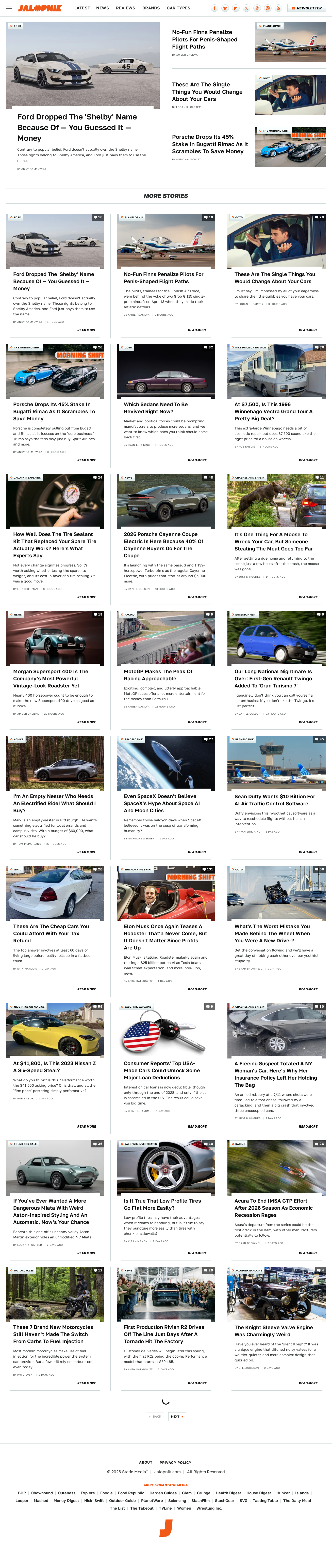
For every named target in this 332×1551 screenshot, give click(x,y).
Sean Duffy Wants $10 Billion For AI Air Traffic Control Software (275, 800)
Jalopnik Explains (27, 477)
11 (322, 477)
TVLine (165, 1508)
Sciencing (177, 1500)
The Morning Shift (276, 130)
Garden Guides (163, 1493)
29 (211, 1270)
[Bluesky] (225, 8)
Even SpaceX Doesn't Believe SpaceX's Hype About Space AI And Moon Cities (162, 803)
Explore (88, 1493)
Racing (130, 614)
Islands (302, 1493)
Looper (21, 1500)
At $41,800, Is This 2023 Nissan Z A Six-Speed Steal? (54, 1066)
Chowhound (42, 1493)
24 (100, 477)
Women (184, 1508)
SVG (243, 1500)
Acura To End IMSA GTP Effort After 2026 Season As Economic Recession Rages (274, 1208)
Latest (82, 8)
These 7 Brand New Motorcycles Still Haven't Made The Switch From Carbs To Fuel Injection (53, 1334)
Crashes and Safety (250, 477)
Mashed (41, 1500)
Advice (18, 739)
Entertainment (246, 614)
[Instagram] (268, 8)
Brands (151, 8)
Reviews (126, 8)
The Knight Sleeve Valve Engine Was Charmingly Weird (274, 1331)
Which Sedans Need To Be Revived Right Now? (156, 407)
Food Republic (131, 1493)
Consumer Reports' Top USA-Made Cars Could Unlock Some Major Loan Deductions (162, 1070)
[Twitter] (246, 8)
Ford (17, 25)
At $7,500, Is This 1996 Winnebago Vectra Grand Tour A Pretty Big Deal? (274, 411)
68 (322, 869)
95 (322, 739)
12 (100, 1270)
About (145, 1462)
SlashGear (224, 1500)
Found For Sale (25, 1143)
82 (211, 347)
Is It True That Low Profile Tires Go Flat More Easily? (162, 1204)
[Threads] (257, 8)
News (102, 8)
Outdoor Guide (122, 1500)
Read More (86, 330)
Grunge (203, 1493)
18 (211, 217)
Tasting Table (265, 1500)
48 (211, 477)
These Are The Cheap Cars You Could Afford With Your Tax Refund (51, 933)
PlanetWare (152, 1500)
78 (322, 347)
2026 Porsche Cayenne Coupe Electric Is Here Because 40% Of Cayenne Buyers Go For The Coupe (163, 545)
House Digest (258, 1493)
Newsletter (307, 8)
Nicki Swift (94, 1500)
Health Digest (228, 1493)
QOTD (266, 78)
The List (117, 1508)
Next (175, 1416)
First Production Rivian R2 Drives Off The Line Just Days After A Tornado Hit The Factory (164, 1334)
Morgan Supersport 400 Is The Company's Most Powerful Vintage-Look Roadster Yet (50, 678)
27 (211, 739)
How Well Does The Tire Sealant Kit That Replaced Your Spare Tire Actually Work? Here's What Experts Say (54, 545)
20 (322, 217)
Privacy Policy (176, 1463)
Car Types (179, 8)
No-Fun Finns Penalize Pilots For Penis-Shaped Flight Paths (205, 39)
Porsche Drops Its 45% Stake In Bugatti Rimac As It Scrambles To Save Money (210, 144)
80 (322, 1006)
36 (100, 1144)
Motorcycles (24, 1270)
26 (100, 347)
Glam (187, 1493)
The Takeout (142, 1508)
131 (210, 869)
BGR (22, 1493)
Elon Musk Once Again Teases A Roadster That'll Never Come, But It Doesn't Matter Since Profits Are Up (165, 937)
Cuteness (66, 1493)
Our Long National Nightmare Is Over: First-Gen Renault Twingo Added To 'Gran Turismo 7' (273, 678)
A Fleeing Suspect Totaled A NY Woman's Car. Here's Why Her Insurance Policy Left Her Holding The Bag (276, 1074)
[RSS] (278, 8)
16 (100, 217)
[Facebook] (214, 8)
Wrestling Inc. (209, 1508)
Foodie (106, 1493)
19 (100, 615)
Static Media (134, 1471)
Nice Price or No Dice (250, 347)
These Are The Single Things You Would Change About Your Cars (207, 91)
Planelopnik (272, 25)
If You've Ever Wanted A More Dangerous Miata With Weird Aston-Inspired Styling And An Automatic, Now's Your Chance (51, 1211)
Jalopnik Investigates (141, 1143)
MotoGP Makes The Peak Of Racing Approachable (158, 675)
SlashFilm (200, 1500)
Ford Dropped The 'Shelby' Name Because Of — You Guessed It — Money (77, 127)
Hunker (283, 1493)
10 (211, 1144)
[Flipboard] (236, 8)
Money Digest (66, 1500)
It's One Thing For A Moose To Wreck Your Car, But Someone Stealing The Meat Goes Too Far (274, 541)
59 (100, 1006)
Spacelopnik (134, 739)
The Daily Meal (297, 1500)
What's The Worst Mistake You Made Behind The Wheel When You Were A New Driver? (272, 933)
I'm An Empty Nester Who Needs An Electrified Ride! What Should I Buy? (54, 803)
